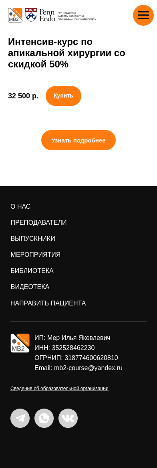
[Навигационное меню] (143, 15)
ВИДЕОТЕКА (30, 286)
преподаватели (39, 222)
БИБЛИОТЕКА (31, 270)
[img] (20, 343)
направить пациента (48, 303)
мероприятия (36, 254)
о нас (20, 206)
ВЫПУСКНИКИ (32, 238)
